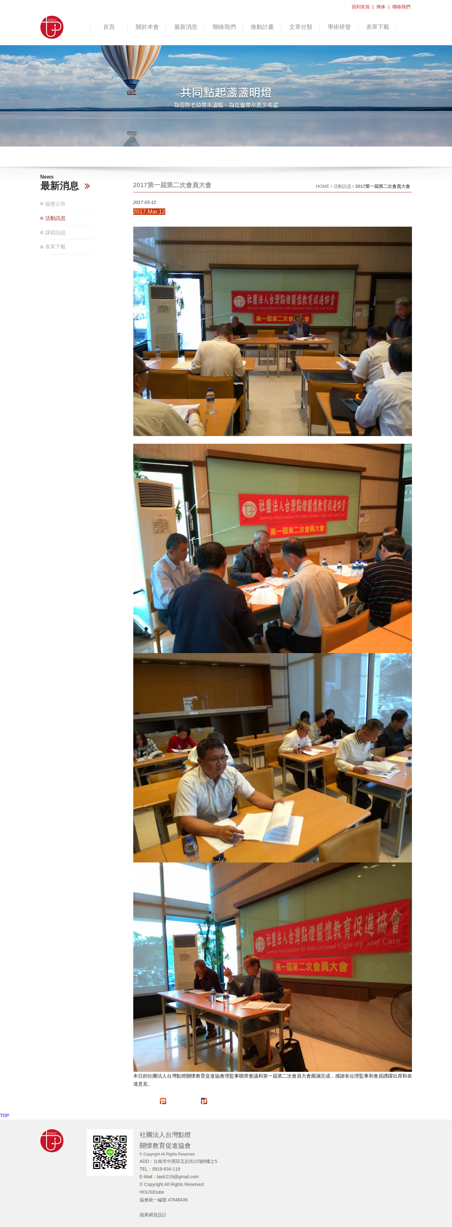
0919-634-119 (166, 1169)
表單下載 (377, 27)
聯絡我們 (401, 6)
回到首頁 (361, 6)
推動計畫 (262, 27)
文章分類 (300, 27)
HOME (322, 186)
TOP (4, 1115)
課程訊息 (55, 232)
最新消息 (185, 27)
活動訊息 (55, 218)
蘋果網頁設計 (153, 1214)
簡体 (380, 6)
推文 (203, 1099)
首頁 (109, 27)
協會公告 (55, 203)
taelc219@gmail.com (178, 1176)
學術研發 (339, 27)
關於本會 (147, 27)
